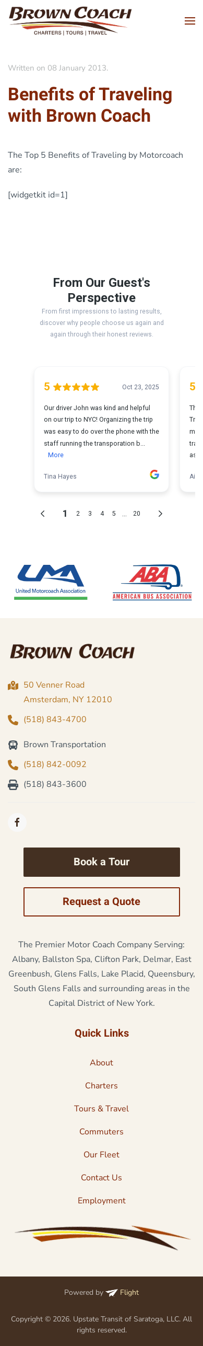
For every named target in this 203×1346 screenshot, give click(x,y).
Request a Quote (101, 901)
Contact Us (101, 1177)
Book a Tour (101, 861)
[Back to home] (70, 21)
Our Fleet (101, 1155)
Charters (101, 1086)
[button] (190, 21)
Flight (122, 1292)
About (101, 1063)
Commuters (101, 1132)
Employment (102, 1200)
